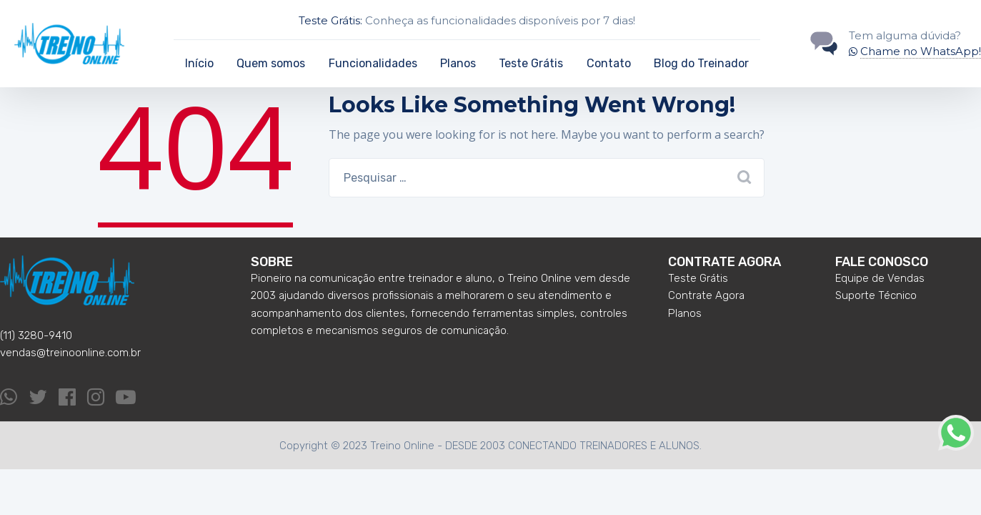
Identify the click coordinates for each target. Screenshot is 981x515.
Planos (458, 63)
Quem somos (270, 63)
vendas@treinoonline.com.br (70, 352)
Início (199, 63)
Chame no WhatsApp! (920, 51)
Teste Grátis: (330, 20)
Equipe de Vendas (880, 278)
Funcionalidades (373, 63)
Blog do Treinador (701, 63)
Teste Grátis (531, 63)
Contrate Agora (706, 295)
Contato (609, 63)
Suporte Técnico (876, 295)
